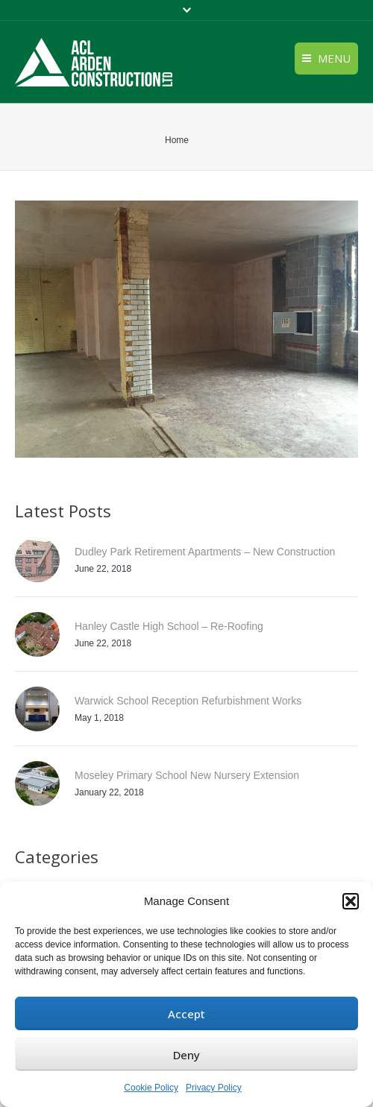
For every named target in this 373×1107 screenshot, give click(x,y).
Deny (186, 1054)
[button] (350, 901)
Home (177, 140)
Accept (186, 1013)
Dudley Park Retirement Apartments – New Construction (205, 552)
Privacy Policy (214, 1087)
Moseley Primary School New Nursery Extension (187, 775)
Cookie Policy (151, 1087)
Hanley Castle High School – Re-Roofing (169, 626)
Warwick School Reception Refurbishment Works (188, 701)
